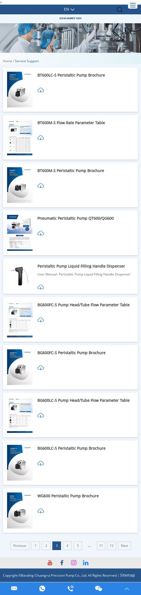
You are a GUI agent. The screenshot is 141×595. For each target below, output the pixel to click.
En (66, 9)
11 (101, 545)
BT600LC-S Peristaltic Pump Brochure (71, 75)
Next (124, 545)
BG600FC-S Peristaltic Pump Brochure (71, 352)
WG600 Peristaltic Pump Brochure (68, 495)
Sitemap (127, 575)
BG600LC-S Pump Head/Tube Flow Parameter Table (83, 400)
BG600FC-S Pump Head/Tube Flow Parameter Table (83, 304)
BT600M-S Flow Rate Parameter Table (71, 122)
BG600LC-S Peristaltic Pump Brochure (71, 448)
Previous (19, 545)
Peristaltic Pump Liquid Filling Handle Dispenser (81, 266)
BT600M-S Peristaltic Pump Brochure (70, 170)
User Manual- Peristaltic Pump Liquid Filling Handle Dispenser (83, 274)
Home (7, 61)
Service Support (27, 61)
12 (112, 545)
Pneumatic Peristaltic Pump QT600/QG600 (75, 218)
